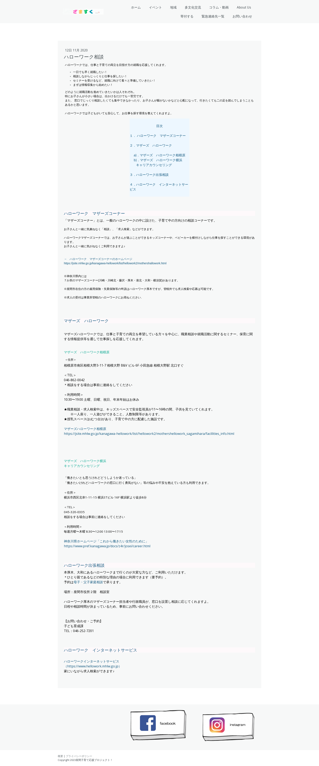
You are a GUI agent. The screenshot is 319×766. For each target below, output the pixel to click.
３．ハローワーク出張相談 (149, 174)
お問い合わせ (242, 16)
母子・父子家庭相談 (88, 582)
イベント (155, 7)
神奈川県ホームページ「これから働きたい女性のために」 (106, 541)
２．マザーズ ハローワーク (151, 145)
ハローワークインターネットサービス (91, 661)
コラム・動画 (219, 7)
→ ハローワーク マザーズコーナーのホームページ (98, 259)
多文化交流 (193, 7)
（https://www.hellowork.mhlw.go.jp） (93, 666)
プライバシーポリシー (79, 756)
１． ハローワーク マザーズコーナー (158, 135)
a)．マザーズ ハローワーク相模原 (159, 155)
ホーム (136, 7)
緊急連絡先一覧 (213, 16)
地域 (173, 7)
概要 (60, 756)
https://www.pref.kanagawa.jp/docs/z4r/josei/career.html (107, 546)
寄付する (186, 16)
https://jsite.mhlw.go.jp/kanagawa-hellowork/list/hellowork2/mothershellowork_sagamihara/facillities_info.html (149, 433)
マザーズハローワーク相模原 (85, 429)
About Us (244, 7)
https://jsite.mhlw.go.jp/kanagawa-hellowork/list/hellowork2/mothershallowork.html (115, 263)
